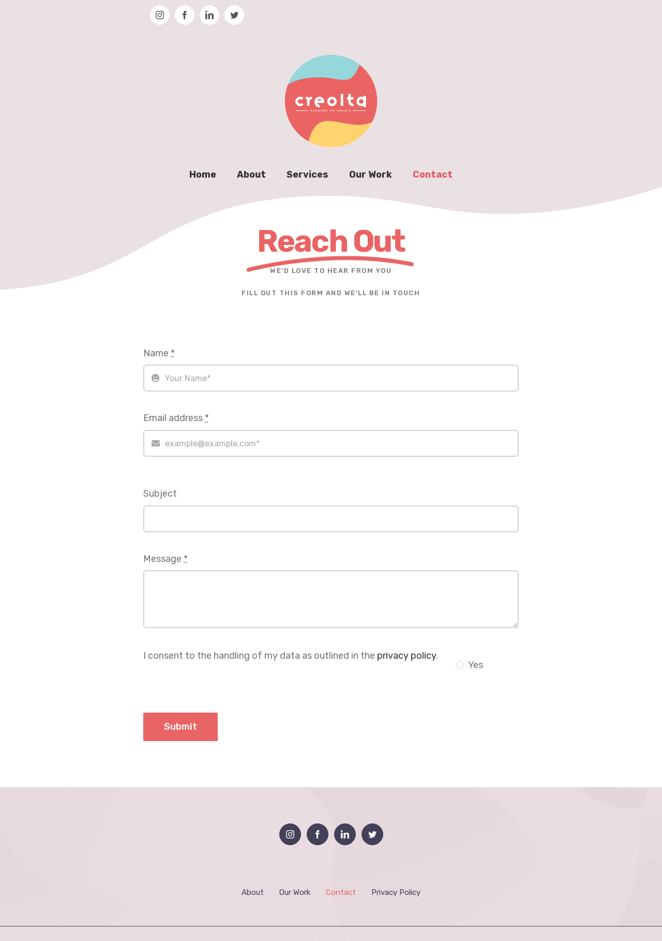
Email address (176, 418)
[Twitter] (372, 834)
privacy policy (406, 655)
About (253, 892)
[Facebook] (317, 834)
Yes (475, 665)
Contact (341, 892)
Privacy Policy (395, 892)
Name (159, 353)
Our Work (294, 892)
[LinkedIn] (345, 834)
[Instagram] (290, 834)
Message (165, 558)
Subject (160, 493)
